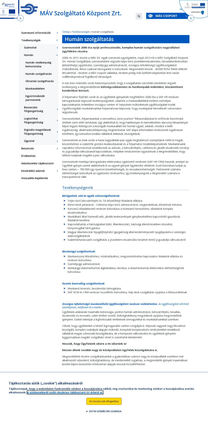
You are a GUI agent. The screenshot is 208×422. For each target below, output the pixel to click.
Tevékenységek (81, 31)
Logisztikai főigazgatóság (33, 120)
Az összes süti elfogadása (104, 403)
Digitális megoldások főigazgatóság (37, 131)
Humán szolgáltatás (38, 74)
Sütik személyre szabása (105, 413)
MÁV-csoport (167, 16)
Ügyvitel (29, 141)
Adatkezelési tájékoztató (37, 163)
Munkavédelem (35, 88)
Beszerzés (27, 148)
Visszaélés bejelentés (34, 178)
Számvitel (30, 47)
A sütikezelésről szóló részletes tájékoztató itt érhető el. (65, 394)
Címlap (66, 31)
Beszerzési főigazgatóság (33, 109)
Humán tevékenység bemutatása (38, 64)
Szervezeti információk (36, 32)
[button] (139, 16)
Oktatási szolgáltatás (39, 81)
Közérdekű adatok (33, 171)
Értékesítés (28, 156)
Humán (28, 55)
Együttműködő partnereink (35, 98)
